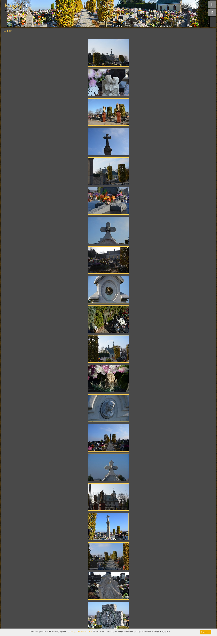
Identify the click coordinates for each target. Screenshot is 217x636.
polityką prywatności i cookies (80, 631)
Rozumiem (205, 632)
